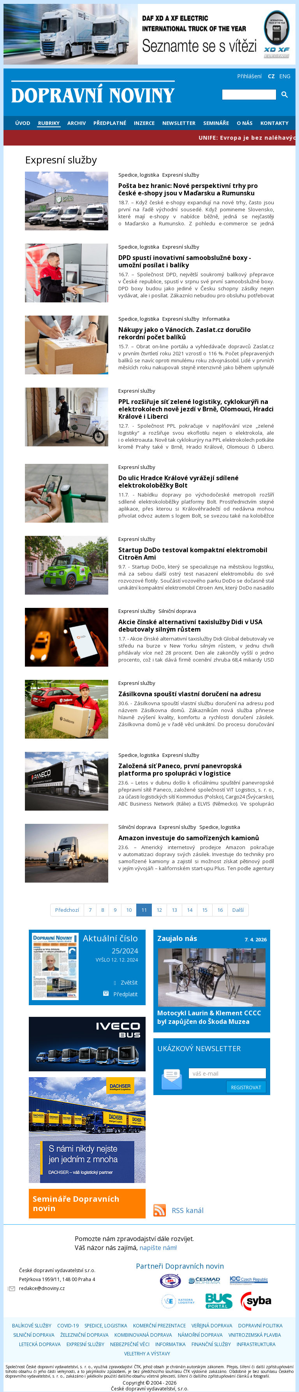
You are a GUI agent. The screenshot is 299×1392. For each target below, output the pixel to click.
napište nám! (158, 1247)
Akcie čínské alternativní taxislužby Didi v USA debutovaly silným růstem (190, 626)
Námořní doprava (200, 1335)
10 (129, 909)
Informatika (216, 318)
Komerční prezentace (159, 1325)
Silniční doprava (177, 610)
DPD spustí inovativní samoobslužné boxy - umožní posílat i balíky (184, 261)
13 (174, 909)
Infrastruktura (256, 1344)
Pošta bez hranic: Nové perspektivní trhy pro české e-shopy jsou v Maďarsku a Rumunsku (188, 189)
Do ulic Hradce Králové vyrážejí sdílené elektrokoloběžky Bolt (178, 482)
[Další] (238, 910)
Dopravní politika (260, 1325)
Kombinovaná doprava (143, 1335)
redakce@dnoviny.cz (42, 1288)
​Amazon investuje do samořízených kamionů (188, 838)
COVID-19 (68, 1325)
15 (205, 909)
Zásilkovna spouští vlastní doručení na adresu (189, 694)
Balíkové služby (31, 1325)
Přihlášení (249, 76)
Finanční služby (211, 1344)
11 (144, 909)
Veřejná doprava (212, 1325)
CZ (271, 76)
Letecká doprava (40, 1344)
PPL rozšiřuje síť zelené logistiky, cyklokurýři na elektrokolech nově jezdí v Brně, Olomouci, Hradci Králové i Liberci (196, 409)
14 (189, 909)
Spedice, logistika (138, 174)
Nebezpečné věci (130, 1344)
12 (159, 909)
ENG (284, 76)
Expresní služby (180, 174)
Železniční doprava (84, 1335)
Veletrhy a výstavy (147, 1353)
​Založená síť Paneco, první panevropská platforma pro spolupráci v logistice (180, 770)
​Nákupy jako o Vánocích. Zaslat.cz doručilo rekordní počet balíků (184, 333)
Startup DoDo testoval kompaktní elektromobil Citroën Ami (192, 554)
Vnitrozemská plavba (255, 1335)
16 (220, 909)
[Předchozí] (67, 910)
